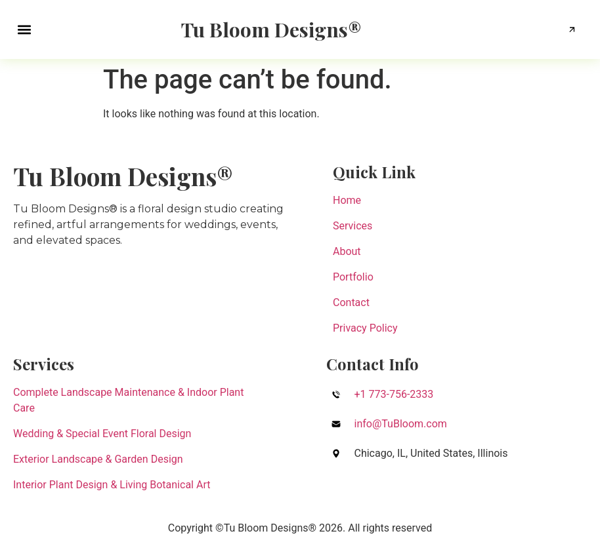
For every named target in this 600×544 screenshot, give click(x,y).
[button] (24, 30)
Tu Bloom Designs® (271, 29)
